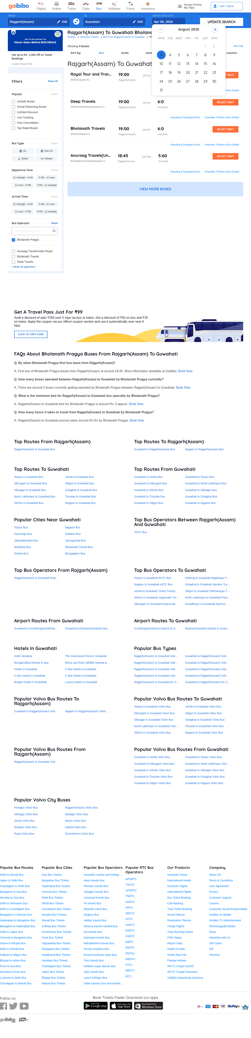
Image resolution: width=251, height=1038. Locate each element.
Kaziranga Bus (23, 533)
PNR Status (174, 937)
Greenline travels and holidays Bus (105, 874)
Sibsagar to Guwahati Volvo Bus (153, 719)
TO (85, 15)
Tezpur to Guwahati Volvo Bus (152, 706)
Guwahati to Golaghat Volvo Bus (205, 776)
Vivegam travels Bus (96, 891)
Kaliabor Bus (73, 533)
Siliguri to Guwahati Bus (79, 483)
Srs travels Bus (93, 931)
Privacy (213, 891)
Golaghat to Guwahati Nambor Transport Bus (212, 584)
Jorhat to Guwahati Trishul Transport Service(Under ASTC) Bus (172, 591)
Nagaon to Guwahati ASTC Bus (153, 584)
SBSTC (130, 913)
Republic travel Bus (95, 909)
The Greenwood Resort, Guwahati (86, 656)
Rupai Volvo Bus (24, 833)
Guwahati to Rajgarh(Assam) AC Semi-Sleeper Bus (216, 682)
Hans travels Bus (94, 880)
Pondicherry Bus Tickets (56, 931)
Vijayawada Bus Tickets (56, 943)
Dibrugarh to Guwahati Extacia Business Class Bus (165, 604)
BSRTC (130, 947)
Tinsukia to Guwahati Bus (80, 496)
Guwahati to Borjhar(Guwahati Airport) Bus (91, 628)
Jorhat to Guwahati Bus (79, 476)
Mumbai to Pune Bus (12, 971)
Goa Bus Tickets (52, 874)
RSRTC (130, 930)
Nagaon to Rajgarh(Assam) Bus (204, 449)
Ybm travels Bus (94, 960)
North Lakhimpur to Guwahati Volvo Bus (158, 726)
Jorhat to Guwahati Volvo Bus (203, 706)
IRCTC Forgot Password (182, 971)
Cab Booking (175, 903)
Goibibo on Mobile (220, 914)
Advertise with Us (219, 937)
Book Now (185, 371)
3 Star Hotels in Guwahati (80, 669)
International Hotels (179, 880)
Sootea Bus (21, 553)
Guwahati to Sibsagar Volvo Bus (204, 770)
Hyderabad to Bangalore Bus (17, 920)
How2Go (214, 954)
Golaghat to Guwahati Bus (81, 490)
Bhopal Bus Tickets (53, 977)
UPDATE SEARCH (222, 22)
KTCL (129, 964)
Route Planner (176, 914)
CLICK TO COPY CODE (31, 334)
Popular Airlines (176, 960)
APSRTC (131, 879)
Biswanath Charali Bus (79, 547)
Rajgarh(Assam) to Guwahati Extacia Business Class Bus (49, 577)
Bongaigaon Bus (75, 553)
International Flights (179, 891)
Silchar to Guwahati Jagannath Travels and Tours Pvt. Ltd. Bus (172, 597)
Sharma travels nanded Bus (101, 926)
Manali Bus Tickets (53, 920)
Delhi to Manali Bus (12, 874)
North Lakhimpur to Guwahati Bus (34, 496)
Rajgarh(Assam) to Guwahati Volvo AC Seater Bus (165, 669)
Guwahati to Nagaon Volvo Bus (204, 783)
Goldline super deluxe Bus (100, 966)
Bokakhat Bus (22, 547)
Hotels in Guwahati (25, 669)
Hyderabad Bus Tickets (56, 886)
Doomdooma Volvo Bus (79, 833)
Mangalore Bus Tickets (56, 948)
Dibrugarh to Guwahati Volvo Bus (154, 713)
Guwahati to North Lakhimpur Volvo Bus (209, 763)
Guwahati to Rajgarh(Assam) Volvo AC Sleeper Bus (216, 675)
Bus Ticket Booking (179, 897)
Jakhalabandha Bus (26, 540)
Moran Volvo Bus (75, 820)
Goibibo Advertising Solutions (185, 977)
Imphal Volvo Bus (75, 827)
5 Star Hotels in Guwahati (80, 675)
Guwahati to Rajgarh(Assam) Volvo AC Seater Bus (216, 669)
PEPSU (130, 953)
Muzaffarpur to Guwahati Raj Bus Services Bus (213, 604)
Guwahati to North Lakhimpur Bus (205, 483)
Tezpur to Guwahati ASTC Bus (152, 577)
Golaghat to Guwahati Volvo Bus (205, 719)
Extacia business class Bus (100, 954)
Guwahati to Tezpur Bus (199, 476)
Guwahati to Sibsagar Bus (201, 490)
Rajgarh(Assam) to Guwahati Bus (34, 449)
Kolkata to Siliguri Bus (13, 954)
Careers (214, 903)
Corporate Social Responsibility (228, 909)
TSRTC (130, 896)
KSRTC (130, 936)
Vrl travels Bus (92, 903)
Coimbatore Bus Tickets (56, 909)
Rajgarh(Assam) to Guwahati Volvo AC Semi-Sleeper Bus (169, 662)
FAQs (212, 931)
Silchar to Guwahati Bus (28, 503)
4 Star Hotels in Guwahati (29, 675)
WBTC (130, 941)
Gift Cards (215, 943)
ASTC (129, 919)
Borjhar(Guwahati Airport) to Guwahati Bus (211, 628)
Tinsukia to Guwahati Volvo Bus (204, 726)
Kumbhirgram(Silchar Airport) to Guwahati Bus (162, 628)
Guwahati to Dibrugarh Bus (150, 483)
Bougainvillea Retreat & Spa (31, 662)
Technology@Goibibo (222, 926)
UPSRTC (131, 890)
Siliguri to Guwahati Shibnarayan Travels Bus (212, 591)
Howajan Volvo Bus (26, 807)
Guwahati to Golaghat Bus (201, 496)
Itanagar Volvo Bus (76, 814)
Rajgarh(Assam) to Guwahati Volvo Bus (38, 761)
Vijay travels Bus (94, 971)
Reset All (53, 81)
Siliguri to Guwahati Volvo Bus (203, 713)
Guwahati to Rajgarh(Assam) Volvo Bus (38, 711)
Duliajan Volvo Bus (25, 827)
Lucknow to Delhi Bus (13, 977)
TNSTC (130, 884)
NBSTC (130, 970)
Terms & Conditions (221, 880)
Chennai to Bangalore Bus (16, 937)
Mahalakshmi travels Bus (99, 943)
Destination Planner (179, 920)
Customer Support (220, 897)
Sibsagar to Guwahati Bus (30, 490)
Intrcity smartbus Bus (96, 948)
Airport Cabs (175, 943)
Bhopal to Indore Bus (13, 960)
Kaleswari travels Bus (97, 937)
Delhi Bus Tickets (52, 897)
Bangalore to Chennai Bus (16, 914)
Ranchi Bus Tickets (53, 983)
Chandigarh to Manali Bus (16, 983)
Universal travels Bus (97, 897)
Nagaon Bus (72, 527)
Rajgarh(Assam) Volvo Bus (81, 807)
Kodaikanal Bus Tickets (56, 954)
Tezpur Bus (21, 527)
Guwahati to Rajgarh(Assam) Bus (154, 449)
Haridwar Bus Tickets (54, 960)
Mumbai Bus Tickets (54, 914)
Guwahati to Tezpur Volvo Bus (203, 757)
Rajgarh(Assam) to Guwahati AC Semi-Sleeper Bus (165, 682)
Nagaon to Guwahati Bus (80, 503)
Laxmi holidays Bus (95, 977)
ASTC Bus (140, 532)
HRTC (129, 907)
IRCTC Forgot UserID (180, 966)
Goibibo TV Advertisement (225, 920)
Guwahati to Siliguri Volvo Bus (152, 783)
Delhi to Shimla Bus (12, 948)
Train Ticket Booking (179, 909)
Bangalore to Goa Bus (13, 891)
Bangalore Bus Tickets (55, 880)
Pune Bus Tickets (52, 937)
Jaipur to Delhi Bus (11, 880)
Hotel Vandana (23, 656)
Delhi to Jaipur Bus (11, 931)
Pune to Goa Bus (10, 966)
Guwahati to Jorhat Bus (148, 476)
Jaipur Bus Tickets (53, 971)
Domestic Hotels (177, 874)
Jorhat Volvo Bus (24, 820)
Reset (54, 94)
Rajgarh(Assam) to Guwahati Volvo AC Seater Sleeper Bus (170, 656)
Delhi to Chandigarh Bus (15, 909)
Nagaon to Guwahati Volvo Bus (204, 732)
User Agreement (219, 886)
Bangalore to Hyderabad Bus (17, 926)
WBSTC (131, 959)
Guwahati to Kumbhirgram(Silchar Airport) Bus (42, 628)
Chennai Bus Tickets (54, 891)
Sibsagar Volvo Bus (26, 814)
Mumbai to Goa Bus (12, 897)
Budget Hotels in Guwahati (30, 682)
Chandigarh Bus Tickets (56, 966)
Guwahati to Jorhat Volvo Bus (152, 757)
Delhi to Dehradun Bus (14, 903)
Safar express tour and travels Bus (105, 983)
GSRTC (130, 924)
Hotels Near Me (176, 954)
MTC (128, 976)
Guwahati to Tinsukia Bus (149, 496)
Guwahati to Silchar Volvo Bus (152, 770)
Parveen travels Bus (96, 886)
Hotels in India (176, 948)
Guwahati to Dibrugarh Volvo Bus (154, 763)
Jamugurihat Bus (75, 540)
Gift (211, 948)
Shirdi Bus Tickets (53, 903)
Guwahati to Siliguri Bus (148, 503)
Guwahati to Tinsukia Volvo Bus (153, 776)
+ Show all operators (23, 266)
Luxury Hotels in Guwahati (81, 682)
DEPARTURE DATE (162, 15)
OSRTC (130, 902)
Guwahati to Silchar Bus (148, 490)
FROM (11, 15)
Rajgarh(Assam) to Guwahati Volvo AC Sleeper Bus (165, 675)
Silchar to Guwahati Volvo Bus (152, 732)
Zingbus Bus (91, 914)
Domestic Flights (177, 886)
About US (215, 874)
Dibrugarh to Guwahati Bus (30, 483)
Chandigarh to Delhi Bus (15, 886)
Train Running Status (180, 931)
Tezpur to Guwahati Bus (28, 476)
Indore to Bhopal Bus (13, 943)
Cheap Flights (175, 926)
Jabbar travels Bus (95, 920)
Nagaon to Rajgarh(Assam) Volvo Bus (88, 711)
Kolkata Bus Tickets (54, 926)
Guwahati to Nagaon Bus (200, 503)
